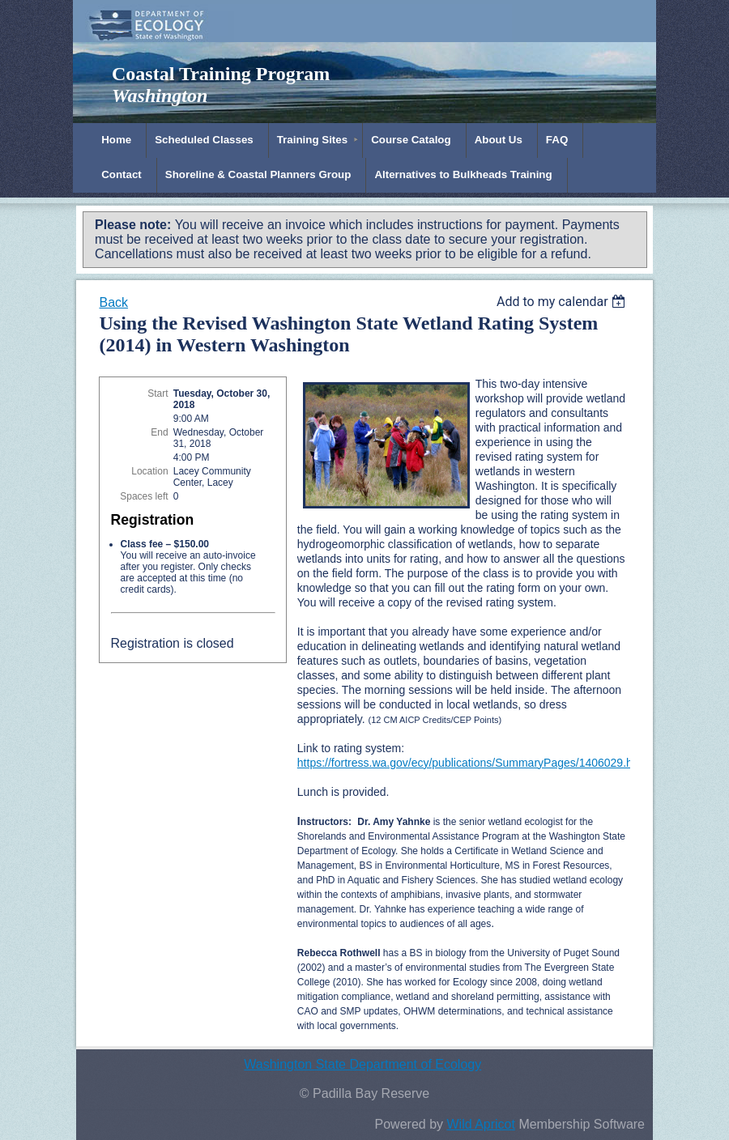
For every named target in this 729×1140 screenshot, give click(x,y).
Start (157, 393)
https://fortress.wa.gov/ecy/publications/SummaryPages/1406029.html (472, 762)
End (159, 432)
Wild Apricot (480, 1124)
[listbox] (563, 301)
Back (113, 302)
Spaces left (144, 496)
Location (149, 471)
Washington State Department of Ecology (362, 1064)
